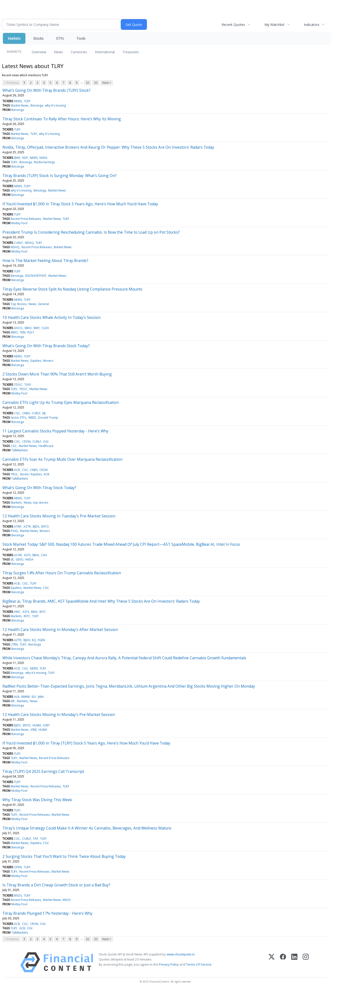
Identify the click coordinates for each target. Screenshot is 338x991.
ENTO (45, 526)
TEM (22, 332)
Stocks (38, 38)
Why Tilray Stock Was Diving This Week (37, 799)
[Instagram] (306, 962)
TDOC (18, 385)
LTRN (14, 644)
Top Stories (18, 304)
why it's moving (55, 105)
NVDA (43, 158)
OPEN (18, 867)
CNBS (26, 413)
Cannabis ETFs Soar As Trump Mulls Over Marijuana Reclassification (62, 459)
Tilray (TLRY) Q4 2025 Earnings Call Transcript (43, 771)
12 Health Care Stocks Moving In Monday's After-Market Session (60, 629)
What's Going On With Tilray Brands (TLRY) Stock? (46, 90)
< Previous (11, 83)
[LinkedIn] (294, 962)
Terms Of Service (198, 964)
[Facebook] (283, 962)
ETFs (60, 38)
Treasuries (130, 52)
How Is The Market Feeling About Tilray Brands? (45, 260)
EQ (34, 640)
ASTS (27, 555)
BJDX (36, 526)
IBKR (17, 158)
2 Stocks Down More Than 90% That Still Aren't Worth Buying (57, 374)
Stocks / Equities (31, 474)
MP (13, 701)
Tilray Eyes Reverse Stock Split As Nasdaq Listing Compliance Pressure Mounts (72, 289)
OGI (45, 441)
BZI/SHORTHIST (35, 276)
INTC (42, 612)
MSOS (18, 895)
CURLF (18, 243)
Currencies (79, 52)
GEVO (19, 559)
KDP (25, 158)
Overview (39, 52)
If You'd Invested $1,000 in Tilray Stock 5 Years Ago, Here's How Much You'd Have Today (80, 204)
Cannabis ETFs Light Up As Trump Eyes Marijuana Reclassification (60, 402)
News (58, 52)
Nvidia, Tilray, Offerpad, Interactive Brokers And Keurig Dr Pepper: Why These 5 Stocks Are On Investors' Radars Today (108, 147)
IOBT (46, 725)
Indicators (311, 24)
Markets (14, 38)
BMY (37, 328)
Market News (19, 105)
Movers (48, 361)
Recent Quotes (233, 24)
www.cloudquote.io (181, 954)
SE (12, 559)
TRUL (14, 474)
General (43, 304)
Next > (106, 83)
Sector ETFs (18, 417)
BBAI (35, 555)
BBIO (28, 328)
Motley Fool (19, 223)
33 (96, 83)
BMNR (26, 697)
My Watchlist (274, 24)
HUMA (36, 725)
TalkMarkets (19, 450)
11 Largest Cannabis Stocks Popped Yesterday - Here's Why (55, 431)
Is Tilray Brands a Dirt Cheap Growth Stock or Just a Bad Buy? (56, 885)
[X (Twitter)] (272, 962)
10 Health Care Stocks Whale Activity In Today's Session (51, 317)
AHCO (18, 328)
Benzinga (36, 105)
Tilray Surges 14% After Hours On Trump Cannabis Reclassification (61, 573)
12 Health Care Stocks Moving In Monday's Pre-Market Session (58, 714)
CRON (26, 441)
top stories (40, 502)
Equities (35, 361)
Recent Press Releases (26, 219)
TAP (35, 839)
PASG (14, 531)
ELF (34, 697)
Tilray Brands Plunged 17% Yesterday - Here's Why (47, 913)
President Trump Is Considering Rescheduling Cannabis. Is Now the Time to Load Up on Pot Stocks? (91, 232)
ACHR (18, 555)
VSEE (33, 730)
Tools (80, 38)
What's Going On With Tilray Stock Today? (39, 487)
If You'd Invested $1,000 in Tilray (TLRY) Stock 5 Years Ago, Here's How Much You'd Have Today (86, 743)
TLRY (27, 101)
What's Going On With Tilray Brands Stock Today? (46, 345)
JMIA (41, 697)
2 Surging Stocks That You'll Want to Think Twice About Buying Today (64, 856)
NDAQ (29, 243)
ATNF (17, 526)
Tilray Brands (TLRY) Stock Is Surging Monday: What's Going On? (59, 175)
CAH (44, 555)
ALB (16, 697)
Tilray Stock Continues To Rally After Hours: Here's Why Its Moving (61, 119)
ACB (17, 470)
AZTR (27, 526)
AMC (17, 612)
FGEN (41, 640)
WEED (32, 417)
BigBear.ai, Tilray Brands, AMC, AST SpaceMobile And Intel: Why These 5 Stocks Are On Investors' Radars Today (101, 601)
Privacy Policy (169, 964)
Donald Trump (48, 417)
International (105, 52)
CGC (17, 413)
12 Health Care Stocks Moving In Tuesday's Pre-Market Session (58, 516)
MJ (43, 413)
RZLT (30, 332)
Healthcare (45, 446)
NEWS (18, 101)
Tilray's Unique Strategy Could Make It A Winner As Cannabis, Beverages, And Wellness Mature (86, 828)
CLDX (45, 328)
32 (87, 83)
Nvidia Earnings (44, 162)
